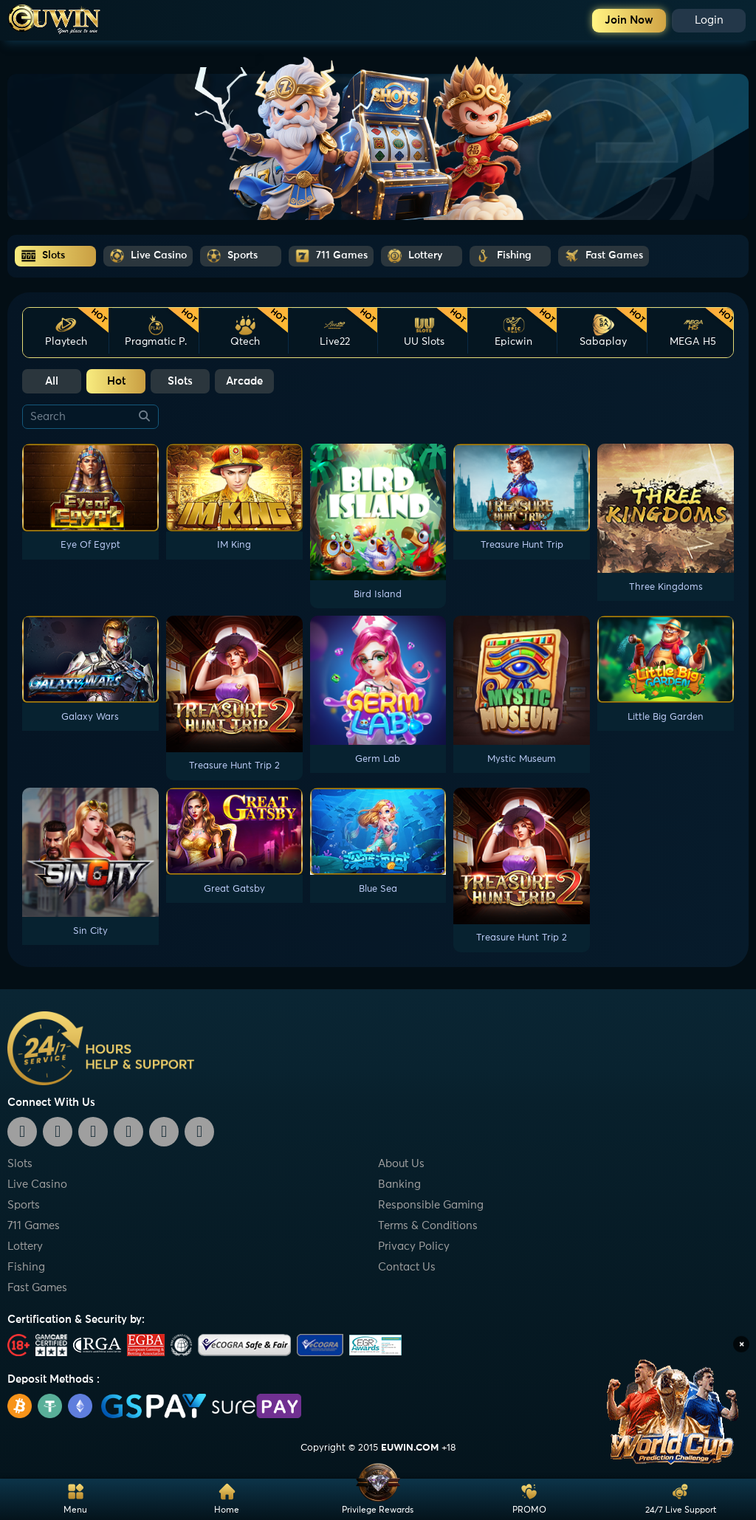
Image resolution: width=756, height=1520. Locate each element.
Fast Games (37, 1287)
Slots (180, 381)
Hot (116, 381)
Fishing (26, 1267)
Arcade (244, 381)
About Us (401, 1163)
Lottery (25, 1246)
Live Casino (37, 1184)
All (51, 381)
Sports (23, 1205)
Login (709, 20)
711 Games (33, 1225)
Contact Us (407, 1267)
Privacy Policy (414, 1246)
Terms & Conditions (428, 1225)
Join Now (629, 20)
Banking (399, 1184)
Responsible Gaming (431, 1205)
